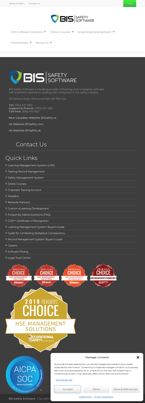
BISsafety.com (34, 124)
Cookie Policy (85, 396)
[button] (138, 357)
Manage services (64, 380)
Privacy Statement (103, 396)
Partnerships (21, 42)
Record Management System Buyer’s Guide (35, 239)
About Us (44, 42)
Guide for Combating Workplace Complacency (36, 233)
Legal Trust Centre (19, 257)
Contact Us (34, 3)
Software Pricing (18, 251)
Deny (96, 389)
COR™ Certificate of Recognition (28, 220)
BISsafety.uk (33, 130)
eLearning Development (96, 32)
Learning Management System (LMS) (31, 165)
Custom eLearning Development (28, 208)
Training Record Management (26, 171)
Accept (68, 389)
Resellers (13, 196)
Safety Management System (26, 177)
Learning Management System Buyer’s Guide (36, 227)
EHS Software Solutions (28, 32)
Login (130, 3)
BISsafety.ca (48, 117)
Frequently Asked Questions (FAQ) (29, 214)
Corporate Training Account (24, 190)
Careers (12, 245)
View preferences (125, 389)
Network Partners (19, 202)
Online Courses (62, 32)
